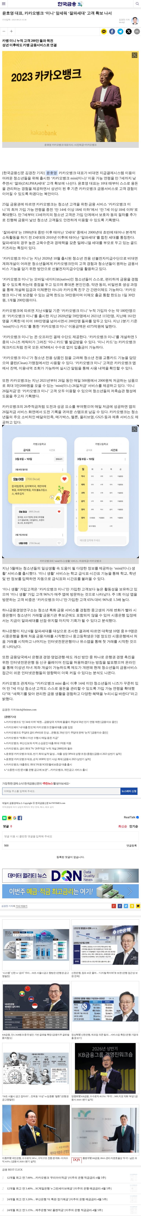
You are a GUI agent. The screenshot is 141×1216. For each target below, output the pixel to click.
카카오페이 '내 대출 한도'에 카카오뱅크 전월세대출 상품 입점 (39, 727)
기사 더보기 (21, 906)
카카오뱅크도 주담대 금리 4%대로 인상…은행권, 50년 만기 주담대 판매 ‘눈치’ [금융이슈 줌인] (57, 732)
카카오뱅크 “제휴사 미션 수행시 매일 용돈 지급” (32, 738)
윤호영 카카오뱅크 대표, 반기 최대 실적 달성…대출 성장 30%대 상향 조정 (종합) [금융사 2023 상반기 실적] (63, 754)
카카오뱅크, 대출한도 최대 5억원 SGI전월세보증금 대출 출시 (39, 764)
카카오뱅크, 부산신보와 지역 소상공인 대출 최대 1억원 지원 (38, 743)
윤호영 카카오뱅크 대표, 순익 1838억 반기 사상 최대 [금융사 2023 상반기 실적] (48, 759)
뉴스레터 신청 (129, 791)
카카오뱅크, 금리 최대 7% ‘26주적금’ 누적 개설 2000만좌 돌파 (39, 748)
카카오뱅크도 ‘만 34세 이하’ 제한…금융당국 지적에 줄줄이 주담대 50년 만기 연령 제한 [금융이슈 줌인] (62, 722)
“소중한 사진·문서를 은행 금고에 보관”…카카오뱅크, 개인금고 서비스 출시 (46, 769)
